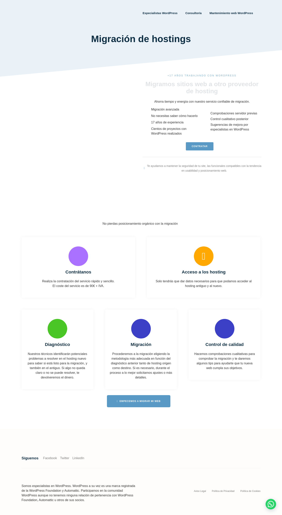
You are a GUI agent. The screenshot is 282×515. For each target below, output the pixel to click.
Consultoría (193, 13)
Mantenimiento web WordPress (231, 13)
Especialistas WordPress (160, 13)
